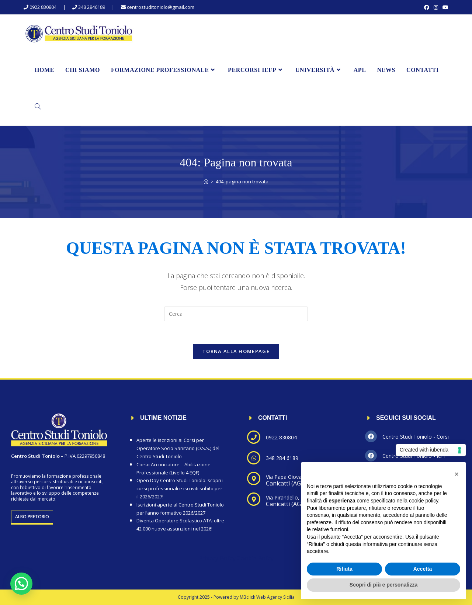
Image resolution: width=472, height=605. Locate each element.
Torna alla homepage (236, 351)
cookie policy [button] (423, 501)
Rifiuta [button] (344, 569)
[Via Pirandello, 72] (253, 499)
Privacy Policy (217, 558)
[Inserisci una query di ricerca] (236, 314)
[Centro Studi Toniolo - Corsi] (371, 436)
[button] (21, 584)
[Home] (206, 181)
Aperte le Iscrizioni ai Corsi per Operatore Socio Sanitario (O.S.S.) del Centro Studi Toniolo (177, 448)
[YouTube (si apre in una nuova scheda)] (444, 7)
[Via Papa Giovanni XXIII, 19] (253, 478)
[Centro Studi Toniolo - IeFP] (371, 455)
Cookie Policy (255, 558)
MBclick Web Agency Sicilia (267, 597)
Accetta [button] (422, 569)
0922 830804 (281, 437)
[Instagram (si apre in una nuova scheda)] (435, 7)
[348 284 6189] (253, 457)
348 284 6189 (282, 457)
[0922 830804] (253, 437)
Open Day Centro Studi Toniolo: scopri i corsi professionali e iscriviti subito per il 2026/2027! (179, 488)
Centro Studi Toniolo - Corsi (415, 436)
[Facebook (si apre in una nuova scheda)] (426, 7)
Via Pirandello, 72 (286, 497)
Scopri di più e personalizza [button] (383, 585)
